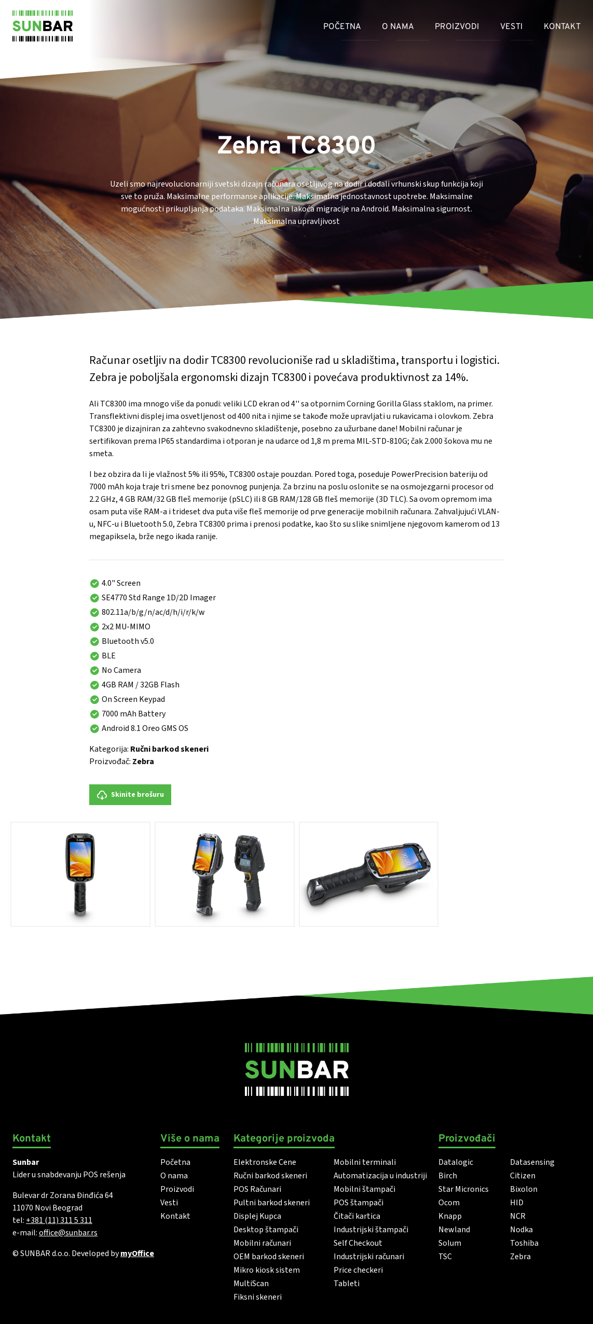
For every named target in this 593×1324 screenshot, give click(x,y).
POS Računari (257, 1189)
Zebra (143, 761)
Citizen (522, 1175)
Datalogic (455, 1162)
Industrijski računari (369, 1256)
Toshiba (524, 1243)
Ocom (449, 1202)
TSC (445, 1256)
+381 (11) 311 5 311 (59, 1220)
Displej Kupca (257, 1216)
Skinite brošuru (130, 795)
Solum (449, 1243)
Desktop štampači (265, 1229)
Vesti (511, 27)
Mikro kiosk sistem (266, 1270)
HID (516, 1202)
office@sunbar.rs (68, 1232)
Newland (454, 1229)
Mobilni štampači (364, 1189)
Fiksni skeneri (257, 1297)
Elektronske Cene (264, 1162)
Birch (447, 1175)
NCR (518, 1216)
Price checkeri (358, 1270)
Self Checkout (358, 1243)
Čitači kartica (357, 1216)
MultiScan (251, 1283)
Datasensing (532, 1162)
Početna (342, 27)
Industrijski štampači (371, 1229)
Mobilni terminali (365, 1162)
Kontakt (562, 27)
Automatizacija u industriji (380, 1175)
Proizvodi (457, 27)
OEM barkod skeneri (268, 1256)
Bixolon (523, 1189)
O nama (398, 27)
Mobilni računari (262, 1243)
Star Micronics (463, 1189)
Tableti (347, 1283)
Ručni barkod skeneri (169, 749)
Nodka (521, 1229)
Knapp (450, 1216)
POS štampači (358, 1202)
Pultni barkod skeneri (271, 1202)
